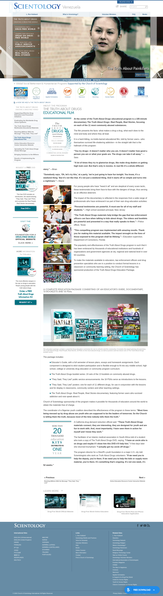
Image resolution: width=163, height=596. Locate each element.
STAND (115, 565)
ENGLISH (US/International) (23, 537)
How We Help (21, 98)
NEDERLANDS (19, 557)
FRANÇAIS (17, 545)
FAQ (133, 14)
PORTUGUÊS (46, 554)
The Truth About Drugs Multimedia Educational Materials (26, 127)
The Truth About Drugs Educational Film (22, 138)
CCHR (123, 92)
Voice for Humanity (81, 540)
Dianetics (115, 538)
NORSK (44, 540)
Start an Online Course (120, 555)
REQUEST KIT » (25, 302)
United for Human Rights (120, 579)
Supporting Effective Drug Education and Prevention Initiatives (23, 115)
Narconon (82, 92)
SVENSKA (45, 542)
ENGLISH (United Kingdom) (22, 540)
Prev (66, 80)
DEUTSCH (17, 560)
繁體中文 (17, 555)
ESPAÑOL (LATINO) (48, 545)
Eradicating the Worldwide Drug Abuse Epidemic (26, 121)
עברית (16, 547)
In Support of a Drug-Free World (123, 577)
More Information (81, 552)
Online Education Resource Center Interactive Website (24, 144)
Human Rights (109, 92)
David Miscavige (118, 550)
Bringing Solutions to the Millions (26, 154)
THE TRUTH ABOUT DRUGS (40, 102)
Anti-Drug (95, 92)
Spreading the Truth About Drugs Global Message (26, 150)
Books (144, 14)
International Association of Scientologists (125, 560)
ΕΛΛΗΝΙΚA (45, 549)
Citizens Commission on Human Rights (125, 584)
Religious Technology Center (121, 552)
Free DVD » (25, 208)
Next (97, 80)
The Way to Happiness (36, 93)
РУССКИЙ (17, 552)
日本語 (16, 550)
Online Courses (80, 550)
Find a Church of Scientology (85, 557)
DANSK (16, 542)
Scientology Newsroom (120, 547)
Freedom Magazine (141, 96)
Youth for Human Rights (120, 582)
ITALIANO (45, 552)
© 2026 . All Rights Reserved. (33, 593)
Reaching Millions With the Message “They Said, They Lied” (26, 133)
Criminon (68, 92)
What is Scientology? (70, 14)
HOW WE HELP (23, 102)
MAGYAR (45, 537)
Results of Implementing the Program (24, 159)
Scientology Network (119, 540)
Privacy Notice (117, 593)
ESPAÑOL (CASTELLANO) (50, 547)
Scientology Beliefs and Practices (86, 538)
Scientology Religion (119, 543)
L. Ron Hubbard (32, 14)
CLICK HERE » (25, 243)
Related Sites (126, 2)
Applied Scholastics (51, 92)
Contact (78, 555)
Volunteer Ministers (109, 14)
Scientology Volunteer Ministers (122, 557)
